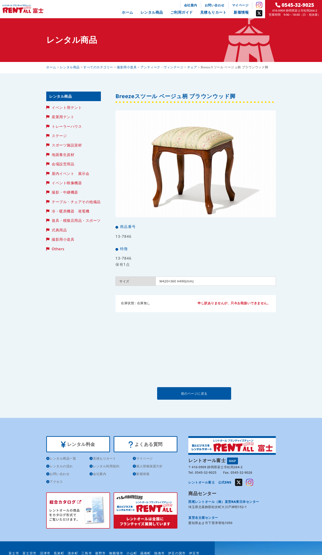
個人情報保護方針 (149, 466)
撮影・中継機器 (65, 192)
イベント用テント (67, 107)
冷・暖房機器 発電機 (70, 211)
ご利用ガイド (181, 12)
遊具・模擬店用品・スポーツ (76, 220)
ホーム (127, 12)
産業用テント (63, 116)
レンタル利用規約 (106, 466)
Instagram (259, 5)
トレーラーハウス (67, 126)
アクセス (56, 481)
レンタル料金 (78, 444)
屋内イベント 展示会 (70, 173)
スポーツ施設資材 (67, 145)
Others (58, 248)
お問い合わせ (215, 5)
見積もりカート (213, 12)
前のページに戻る (195, 393)
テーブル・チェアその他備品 (76, 201)
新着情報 (241, 12)
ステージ (59, 135)
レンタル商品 (152, 12)
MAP (232, 461)
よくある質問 (145, 444)
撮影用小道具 (63, 239)
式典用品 (59, 230)
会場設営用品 (63, 163)
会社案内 (190, 5)
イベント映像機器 (67, 182)
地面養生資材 (63, 154)
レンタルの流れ (61, 466)
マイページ (240, 5)
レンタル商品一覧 (63, 458)
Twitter (259, 13)
